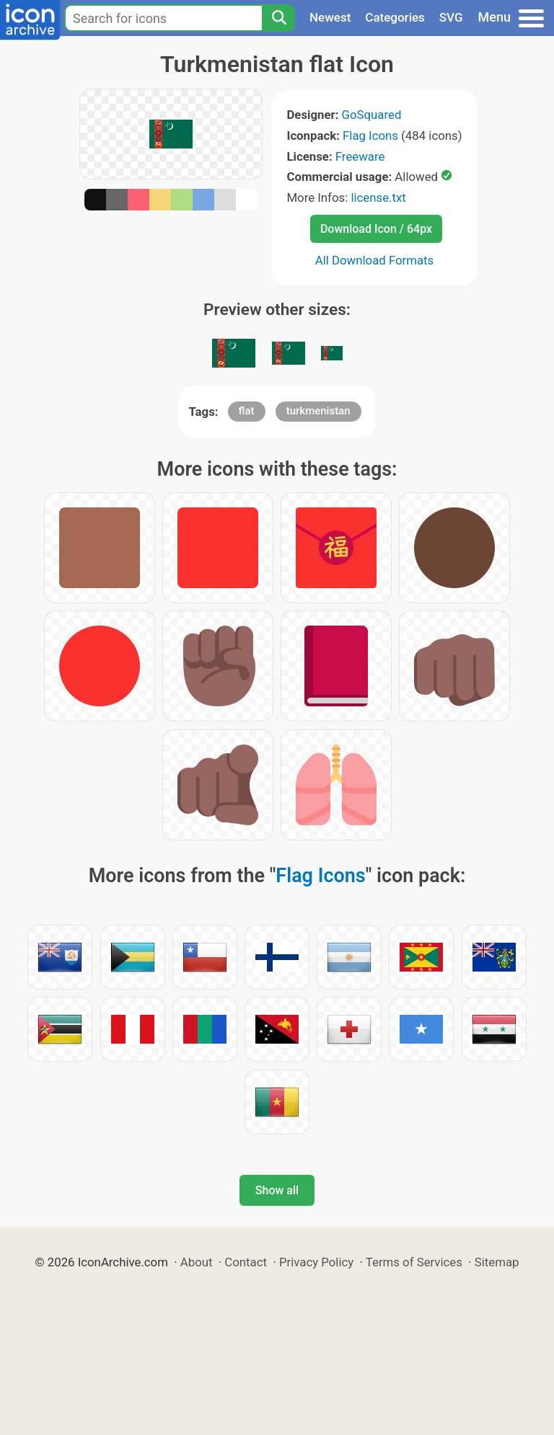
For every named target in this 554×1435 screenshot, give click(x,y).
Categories (395, 17)
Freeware (360, 156)
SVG (451, 17)
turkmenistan (318, 410)
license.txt (378, 197)
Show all (277, 1190)
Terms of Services (414, 1262)
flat (247, 410)
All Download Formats (374, 260)
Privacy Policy (316, 1262)
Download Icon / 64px (376, 229)
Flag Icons (370, 135)
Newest (330, 17)
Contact (245, 1262)
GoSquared (372, 114)
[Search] (278, 18)
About (196, 1262)
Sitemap (497, 1262)
